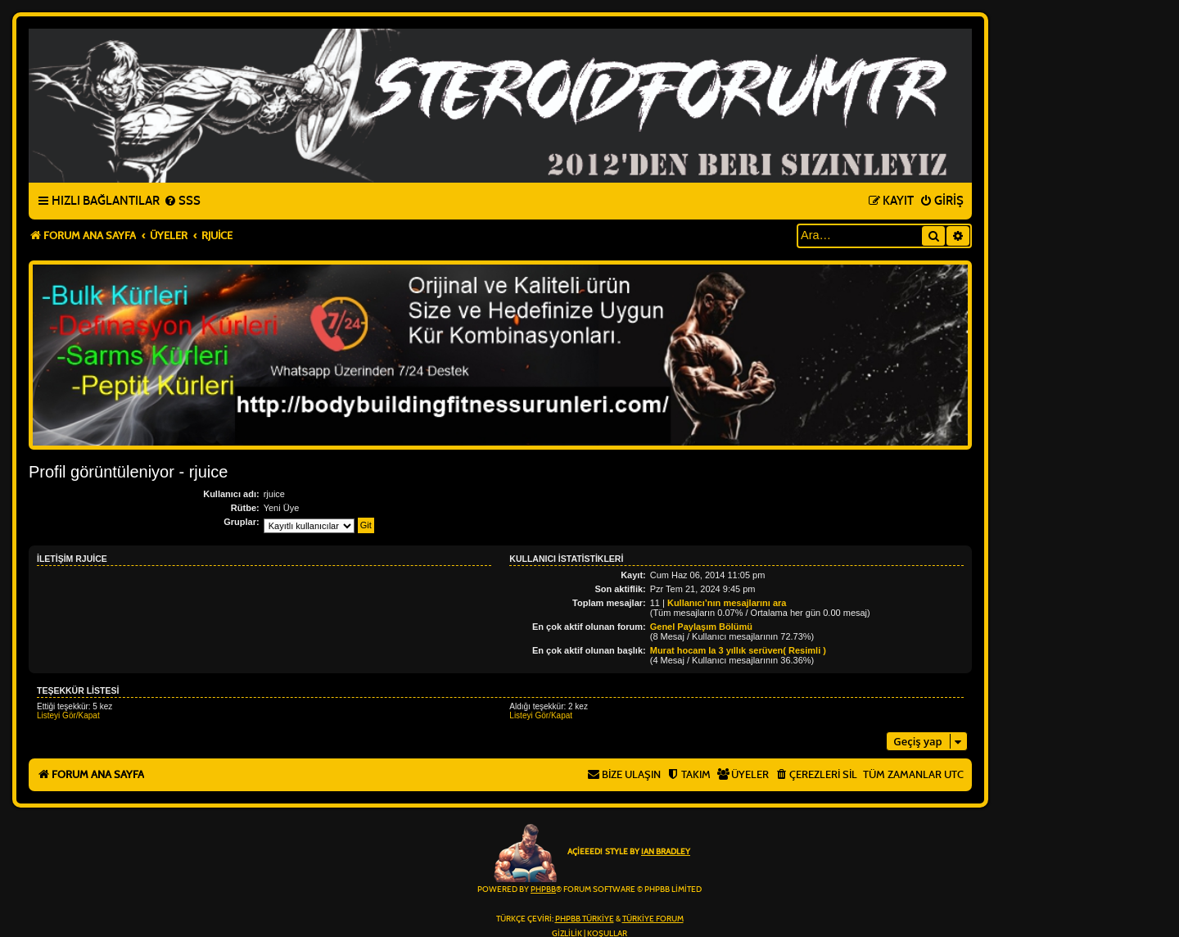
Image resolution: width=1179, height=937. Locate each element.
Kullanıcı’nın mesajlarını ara (727, 603)
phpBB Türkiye (584, 919)
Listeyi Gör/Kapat (68, 715)
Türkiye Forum (653, 919)
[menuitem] (182, 201)
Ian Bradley (665, 852)
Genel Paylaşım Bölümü (701, 626)
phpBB (543, 889)
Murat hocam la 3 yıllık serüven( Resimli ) (738, 650)
